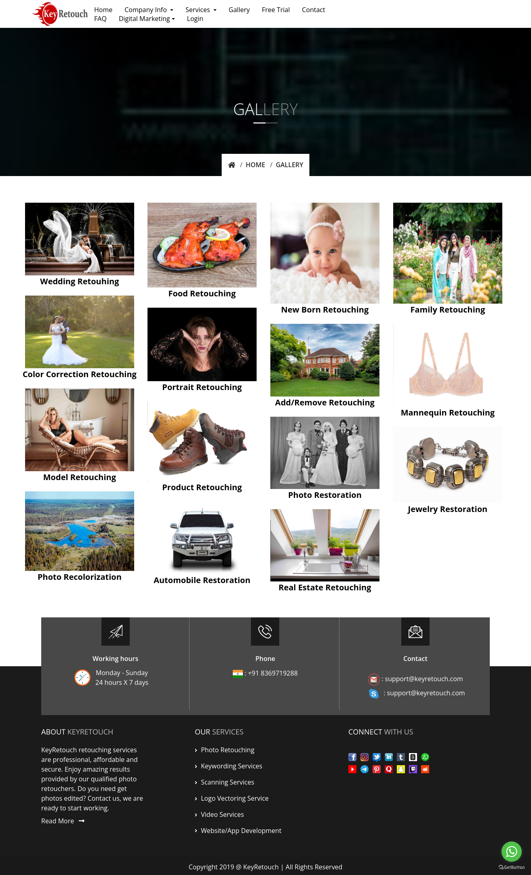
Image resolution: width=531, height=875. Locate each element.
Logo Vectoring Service (232, 796)
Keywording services (229, 765)
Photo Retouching (225, 749)
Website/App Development (238, 828)
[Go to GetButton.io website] (512, 867)
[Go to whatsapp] (512, 851)
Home (255, 164)
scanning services (224, 780)
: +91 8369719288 (265, 673)
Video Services (219, 812)
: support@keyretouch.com (415, 679)
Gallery (289, 164)
